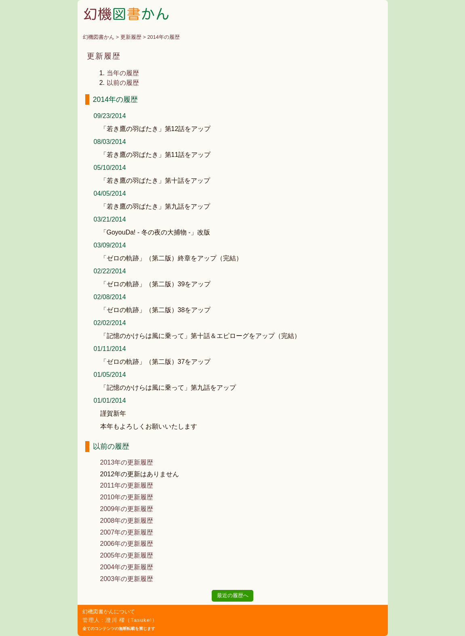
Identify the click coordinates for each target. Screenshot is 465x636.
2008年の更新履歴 (127, 520)
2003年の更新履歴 (127, 578)
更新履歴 (130, 37)
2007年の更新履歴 (127, 532)
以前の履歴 (123, 82)
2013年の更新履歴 (127, 462)
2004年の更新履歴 (127, 567)
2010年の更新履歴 (127, 497)
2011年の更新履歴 (127, 485)
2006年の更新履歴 (127, 543)
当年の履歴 (123, 73)
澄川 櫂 (115, 620)
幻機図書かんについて (108, 612)
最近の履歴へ (232, 595)
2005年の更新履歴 (127, 555)
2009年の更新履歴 (127, 508)
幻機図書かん (98, 37)
